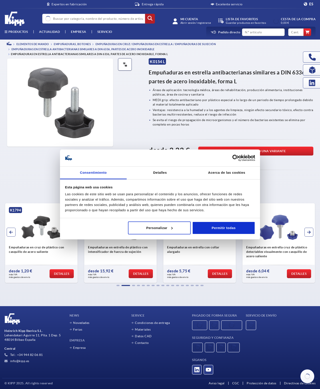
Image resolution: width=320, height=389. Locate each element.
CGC (235, 383)
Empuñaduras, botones (72, 44)
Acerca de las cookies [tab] (226, 172)
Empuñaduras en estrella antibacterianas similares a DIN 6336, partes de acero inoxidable (83, 49)
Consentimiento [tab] (93, 172)
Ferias (77, 329)
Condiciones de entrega (152, 323)
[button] (118, 285)
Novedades (81, 323)
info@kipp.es (16, 361)
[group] (41, 243)
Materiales (143, 329)
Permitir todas (224, 228)
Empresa (78, 31)
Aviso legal (217, 383)
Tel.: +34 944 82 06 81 (23, 355)
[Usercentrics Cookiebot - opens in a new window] (235, 158)
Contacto (142, 343)
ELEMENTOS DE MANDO (32, 44)
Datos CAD (143, 336)
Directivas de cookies (300, 383)
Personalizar (159, 228)
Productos (16, 31)
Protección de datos (261, 383)
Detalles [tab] (160, 172)
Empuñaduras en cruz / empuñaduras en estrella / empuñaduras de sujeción (155, 44)
